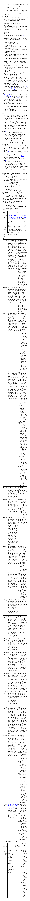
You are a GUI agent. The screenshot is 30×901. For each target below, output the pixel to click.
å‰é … (7, 160)
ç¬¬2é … (7, 131)
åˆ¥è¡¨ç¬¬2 (7, 95)
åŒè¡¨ (13, 87)
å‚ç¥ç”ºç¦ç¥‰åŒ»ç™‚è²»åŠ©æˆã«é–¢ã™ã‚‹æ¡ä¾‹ (17, 217)
